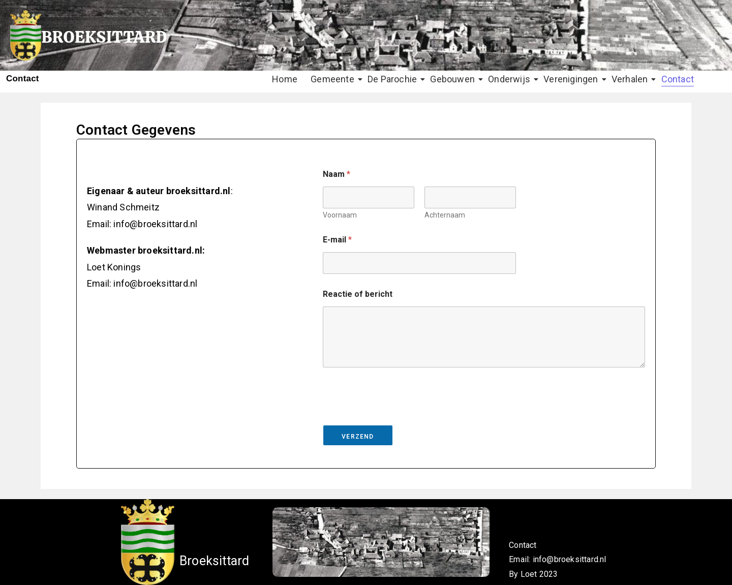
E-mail (337, 239)
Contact (677, 79)
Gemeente (334, 79)
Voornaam (340, 215)
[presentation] (400, 418)
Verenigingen (571, 79)
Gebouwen (453, 79)
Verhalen (631, 79)
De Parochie (393, 79)
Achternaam (444, 215)
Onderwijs (510, 79)
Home (284, 79)
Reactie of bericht (357, 294)
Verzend (358, 436)
